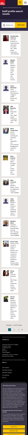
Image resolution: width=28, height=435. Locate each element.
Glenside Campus (7, 372)
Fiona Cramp (14, 241)
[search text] (8, 25)
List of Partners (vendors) (9, 426)
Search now (20, 25)
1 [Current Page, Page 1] (9, 330)
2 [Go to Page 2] (14, 330)
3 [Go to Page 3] (18, 330)
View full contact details (7, 356)
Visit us (4, 377)
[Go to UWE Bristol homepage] (3, 7)
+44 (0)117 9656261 (13, 354)
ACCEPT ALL (14, 430)
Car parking (5, 375)
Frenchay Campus (7, 370)
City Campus (5, 367)
